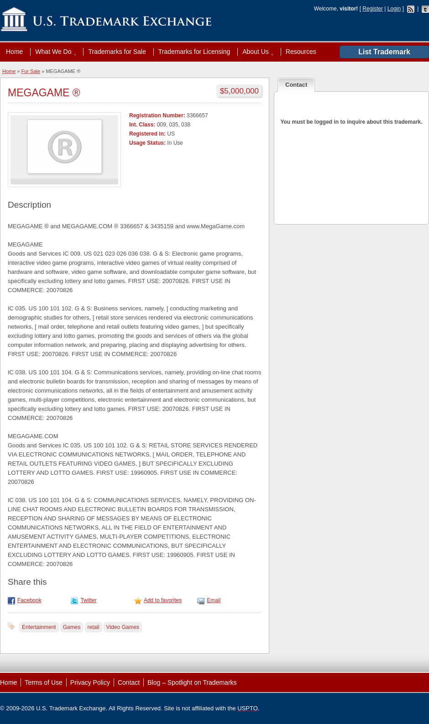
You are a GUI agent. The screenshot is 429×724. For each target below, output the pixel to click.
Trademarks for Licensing (194, 51)
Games (72, 627)
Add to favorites (163, 600)
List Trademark (384, 52)
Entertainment (39, 627)
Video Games (123, 627)
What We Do (54, 51)
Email (213, 600)
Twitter (88, 600)
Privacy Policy (90, 682)
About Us (256, 51)
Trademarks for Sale (117, 51)
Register (372, 8)
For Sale (31, 71)
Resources (301, 51)
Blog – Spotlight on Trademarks (191, 682)
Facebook (29, 600)
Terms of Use (43, 682)
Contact (129, 682)
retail (93, 627)
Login (394, 8)
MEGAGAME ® (44, 93)
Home (14, 51)
